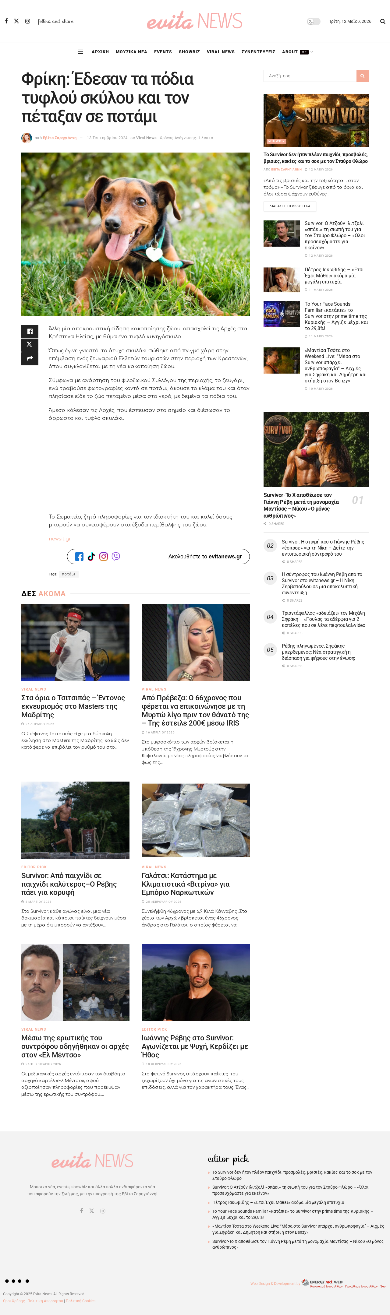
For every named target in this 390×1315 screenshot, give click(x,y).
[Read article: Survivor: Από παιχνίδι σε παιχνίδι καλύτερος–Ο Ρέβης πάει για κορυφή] (75, 820)
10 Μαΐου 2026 (319, 389)
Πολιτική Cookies (80, 1301)
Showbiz (276, 141)
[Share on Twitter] (29, 346)
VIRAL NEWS (221, 51)
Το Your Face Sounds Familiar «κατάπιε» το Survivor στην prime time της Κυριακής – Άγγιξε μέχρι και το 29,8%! (336, 317)
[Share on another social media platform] (29, 361)
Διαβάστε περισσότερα (292, 205)
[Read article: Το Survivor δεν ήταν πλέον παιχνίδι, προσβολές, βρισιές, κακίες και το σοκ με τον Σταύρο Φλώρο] (316, 120)
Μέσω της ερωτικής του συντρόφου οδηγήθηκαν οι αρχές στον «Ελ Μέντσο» (75, 1046)
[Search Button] (382, 21)
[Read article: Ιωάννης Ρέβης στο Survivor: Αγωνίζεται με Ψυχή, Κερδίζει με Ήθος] (196, 982)
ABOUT (295, 51)
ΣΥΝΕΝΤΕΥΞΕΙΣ (258, 51)
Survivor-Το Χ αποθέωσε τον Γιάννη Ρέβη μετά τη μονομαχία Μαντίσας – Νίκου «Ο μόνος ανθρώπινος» (301, 506)
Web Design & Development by (318, 1284)
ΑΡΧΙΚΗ (100, 51)
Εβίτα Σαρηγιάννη (60, 137)
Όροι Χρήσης (14, 1301)
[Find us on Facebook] (6, 21)
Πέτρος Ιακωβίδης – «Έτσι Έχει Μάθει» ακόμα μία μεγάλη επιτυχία (334, 277)
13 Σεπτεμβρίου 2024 (107, 137)
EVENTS (163, 51)
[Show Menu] (80, 52)
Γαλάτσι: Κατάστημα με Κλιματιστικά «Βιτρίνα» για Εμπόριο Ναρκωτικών (186, 884)
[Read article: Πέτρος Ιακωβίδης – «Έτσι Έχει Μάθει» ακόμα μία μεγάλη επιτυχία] (282, 281)
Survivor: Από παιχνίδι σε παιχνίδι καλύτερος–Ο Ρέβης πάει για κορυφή (69, 884)
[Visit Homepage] (195, 21)
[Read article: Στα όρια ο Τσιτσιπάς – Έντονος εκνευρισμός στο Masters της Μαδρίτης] (75, 642)
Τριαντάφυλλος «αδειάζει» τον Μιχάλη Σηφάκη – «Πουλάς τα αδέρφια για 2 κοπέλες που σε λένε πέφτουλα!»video (323, 620)
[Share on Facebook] (29, 332)
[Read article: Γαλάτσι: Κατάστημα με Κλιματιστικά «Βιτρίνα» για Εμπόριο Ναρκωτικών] (196, 820)
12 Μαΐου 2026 (319, 169)
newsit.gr (60, 539)
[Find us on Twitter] (16, 21)
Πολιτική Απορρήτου (45, 1301)
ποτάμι (69, 574)
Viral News (146, 137)
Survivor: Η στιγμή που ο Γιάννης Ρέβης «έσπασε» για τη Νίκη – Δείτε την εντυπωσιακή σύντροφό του (323, 548)
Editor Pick (34, 867)
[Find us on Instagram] (27, 21)
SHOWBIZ (189, 51)
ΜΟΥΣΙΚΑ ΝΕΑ (131, 51)
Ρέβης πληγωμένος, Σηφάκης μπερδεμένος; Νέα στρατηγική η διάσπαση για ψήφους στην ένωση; (318, 653)
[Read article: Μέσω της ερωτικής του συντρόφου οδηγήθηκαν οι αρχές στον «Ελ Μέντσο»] (75, 982)
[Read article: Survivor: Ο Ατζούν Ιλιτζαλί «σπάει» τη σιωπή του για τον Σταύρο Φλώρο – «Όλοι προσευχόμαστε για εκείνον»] (282, 234)
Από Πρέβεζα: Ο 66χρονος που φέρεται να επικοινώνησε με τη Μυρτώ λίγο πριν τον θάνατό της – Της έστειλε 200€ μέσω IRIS (195, 710)
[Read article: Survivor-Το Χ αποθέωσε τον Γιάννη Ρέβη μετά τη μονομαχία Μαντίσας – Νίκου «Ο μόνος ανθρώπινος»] (316, 450)
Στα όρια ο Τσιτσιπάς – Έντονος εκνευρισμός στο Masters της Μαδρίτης (73, 706)
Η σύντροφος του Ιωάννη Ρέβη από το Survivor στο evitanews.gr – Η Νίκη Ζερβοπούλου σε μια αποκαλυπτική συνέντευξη (322, 584)
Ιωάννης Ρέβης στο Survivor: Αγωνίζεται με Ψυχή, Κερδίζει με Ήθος (195, 1046)
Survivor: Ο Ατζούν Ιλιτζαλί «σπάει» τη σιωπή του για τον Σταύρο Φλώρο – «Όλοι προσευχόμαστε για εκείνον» (335, 236)
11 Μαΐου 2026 (319, 290)
